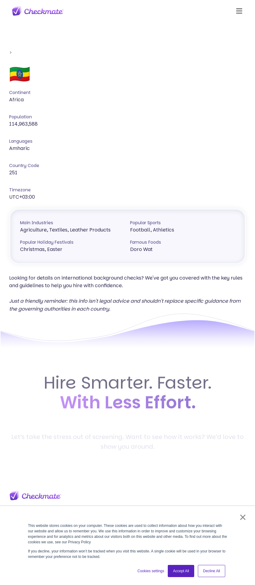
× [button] (242, 517)
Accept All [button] (181, 571)
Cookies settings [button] (150, 571)
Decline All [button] (211, 571)
